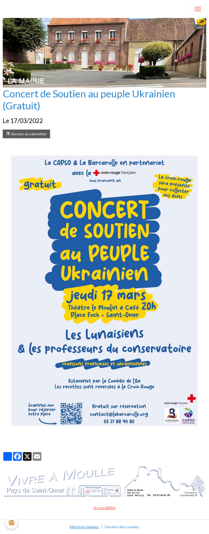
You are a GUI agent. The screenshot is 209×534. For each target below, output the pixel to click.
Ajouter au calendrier (26, 133)
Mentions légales (84, 526)
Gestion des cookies (121, 526)
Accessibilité (104, 507)
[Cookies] (11, 523)
